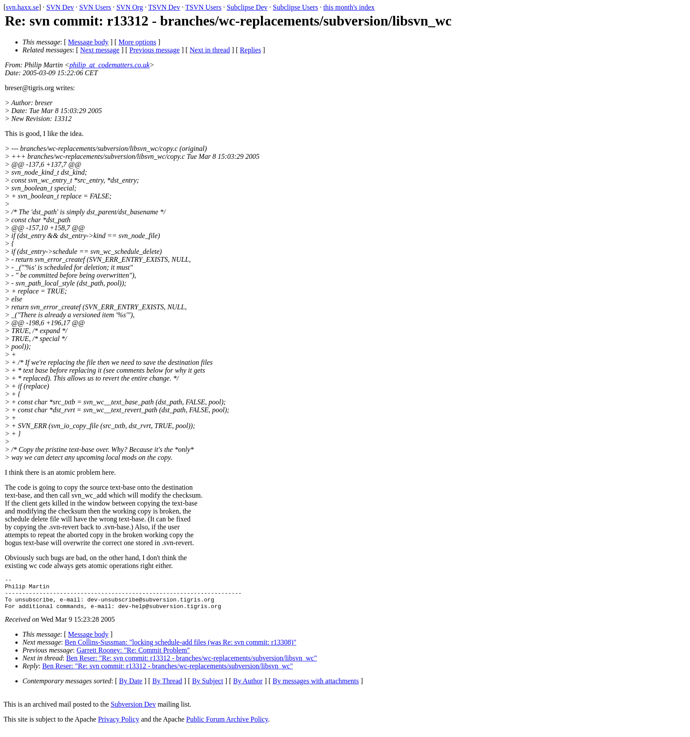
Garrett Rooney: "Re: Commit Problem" (133, 656)
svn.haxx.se (22, 7)
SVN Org (129, 7)
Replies (250, 50)
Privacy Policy (118, 726)
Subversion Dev (133, 711)
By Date (131, 687)
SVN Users (95, 7)
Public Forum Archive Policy (227, 726)
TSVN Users (203, 7)
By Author (248, 687)
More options (137, 42)
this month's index (349, 7)
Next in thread (210, 50)
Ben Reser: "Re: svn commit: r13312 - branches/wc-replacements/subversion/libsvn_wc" (191, 664)
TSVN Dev (164, 7)
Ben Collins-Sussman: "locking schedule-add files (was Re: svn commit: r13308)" (180, 649)
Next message (99, 50)
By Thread (167, 687)
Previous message (154, 50)
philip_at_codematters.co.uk (110, 65)
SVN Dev (60, 7)
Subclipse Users (295, 7)
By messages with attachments (316, 687)
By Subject (207, 687)
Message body (88, 42)
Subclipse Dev (247, 7)
